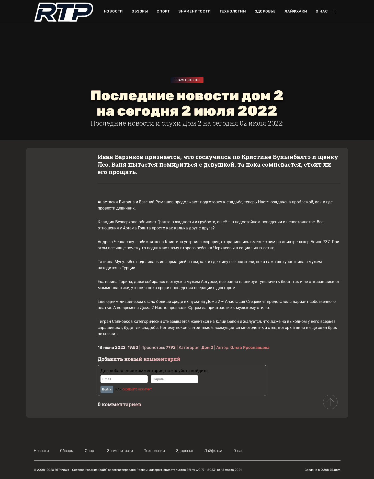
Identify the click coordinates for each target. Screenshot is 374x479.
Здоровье (265, 11)
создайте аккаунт (137, 389)
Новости (113, 11)
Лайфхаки (296, 11)
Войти (107, 389)
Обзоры (140, 11)
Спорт (163, 11)
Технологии (233, 11)
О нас (322, 11)
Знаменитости (194, 11)
